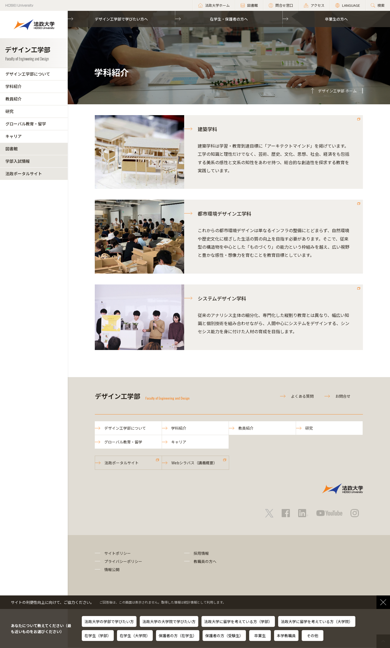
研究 (9, 111)
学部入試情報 (17, 161)
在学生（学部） (97, 635)
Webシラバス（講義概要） (194, 463)
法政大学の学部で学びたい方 (109, 621)
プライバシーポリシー (123, 562)
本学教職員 (286, 635)
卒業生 (260, 635)
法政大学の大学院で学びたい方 (169, 621)
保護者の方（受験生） (224, 635)
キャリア (13, 136)
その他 (312, 635)
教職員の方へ (205, 562)
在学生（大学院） (135, 635)
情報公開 (111, 570)
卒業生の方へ (336, 19)
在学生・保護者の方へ (229, 19)
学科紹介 (13, 86)
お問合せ (342, 396)
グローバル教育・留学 (25, 124)
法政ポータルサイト (23, 173)
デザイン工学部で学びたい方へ (121, 19)
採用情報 (201, 553)
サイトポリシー (117, 553)
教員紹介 (13, 99)
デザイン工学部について (27, 74)
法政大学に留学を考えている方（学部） (238, 621)
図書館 (11, 148)
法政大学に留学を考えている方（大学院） (317, 621)
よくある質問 (302, 396)
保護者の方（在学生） (178, 635)
